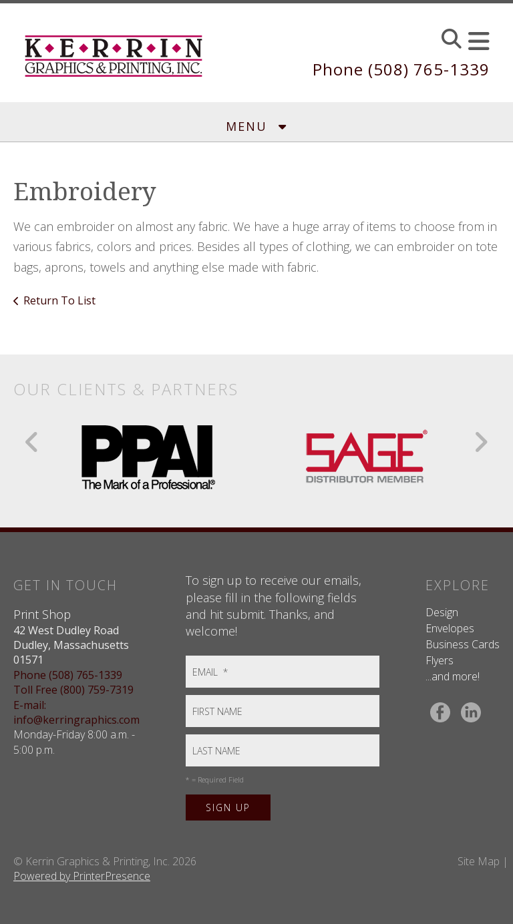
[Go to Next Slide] (480, 442)
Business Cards (462, 644)
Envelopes (449, 628)
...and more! (452, 676)
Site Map (479, 861)
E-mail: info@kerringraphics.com (76, 712)
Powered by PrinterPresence (81, 876)
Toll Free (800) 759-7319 (73, 689)
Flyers (439, 660)
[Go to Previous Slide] (32, 442)
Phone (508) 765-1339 (401, 69)
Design (441, 612)
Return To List (59, 300)
